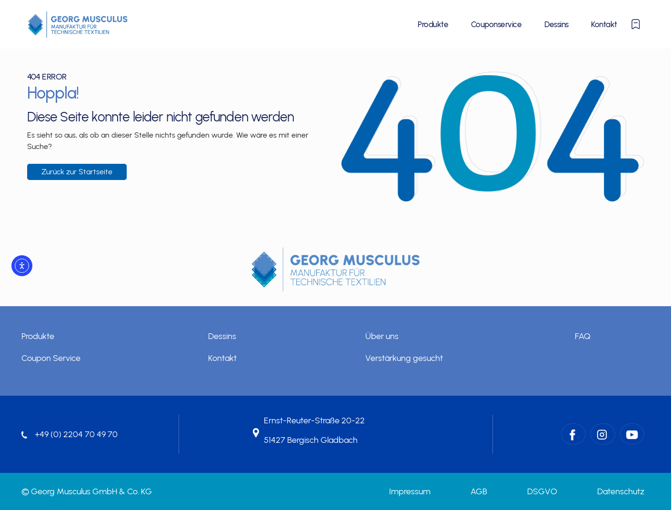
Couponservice (496, 24)
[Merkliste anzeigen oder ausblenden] (635, 24)
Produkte (433, 24)
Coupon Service (50, 358)
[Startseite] (78, 24)
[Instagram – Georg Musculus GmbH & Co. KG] (603, 434)
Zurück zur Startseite (76, 171)
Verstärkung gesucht (404, 358)
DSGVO (542, 491)
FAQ (583, 336)
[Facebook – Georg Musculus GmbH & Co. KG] (573, 434)
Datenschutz (620, 491)
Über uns (382, 336)
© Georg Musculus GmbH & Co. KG (86, 491)
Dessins (556, 24)
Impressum (410, 491)
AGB (479, 491)
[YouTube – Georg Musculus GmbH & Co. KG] (632, 434)
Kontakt (604, 24)
